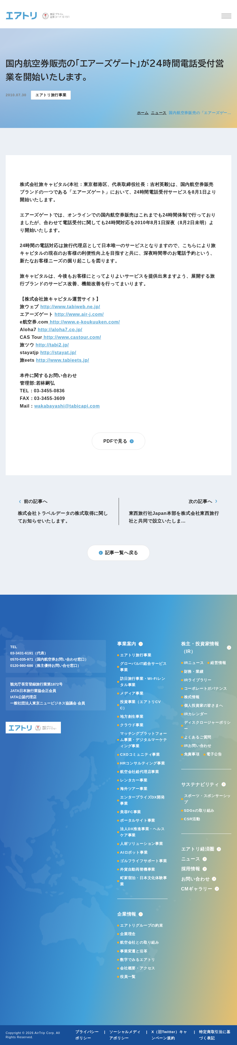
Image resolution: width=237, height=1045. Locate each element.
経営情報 (218, 663)
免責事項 (192, 754)
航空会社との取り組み (139, 942)
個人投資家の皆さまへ (203, 705)
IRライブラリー (198, 680)
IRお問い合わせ (198, 746)
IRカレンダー (196, 714)
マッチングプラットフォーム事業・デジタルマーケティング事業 (143, 739)
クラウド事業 (132, 725)
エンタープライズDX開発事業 (142, 800)
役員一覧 (128, 977)
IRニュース (194, 663)
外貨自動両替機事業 (137, 869)
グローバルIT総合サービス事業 (143, 666)
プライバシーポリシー (87, 1035)
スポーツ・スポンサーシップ (207, 799)
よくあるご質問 (198, 737)
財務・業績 (194, 671)
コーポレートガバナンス (205, 688)
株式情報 (192, 697)
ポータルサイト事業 (137, 820)
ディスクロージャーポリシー (207, 725)
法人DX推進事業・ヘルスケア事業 (142, 832)
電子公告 (214, 754)
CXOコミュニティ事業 (140, 754)
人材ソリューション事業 (141, 843)
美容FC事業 (130, 812)
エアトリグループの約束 (141, 925)
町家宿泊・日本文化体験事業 (143, 881)
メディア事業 (132, 693)
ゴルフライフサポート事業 (143, 861)
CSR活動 (192, 819)
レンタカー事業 (134, 780)
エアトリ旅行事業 (135, 655)
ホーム (143, 113)
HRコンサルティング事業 (142, 763)
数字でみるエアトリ (137, 960)
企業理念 (128, 934)
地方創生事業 (132, 716)
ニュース (158, 113)
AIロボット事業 (134, 852)
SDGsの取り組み (199, 810)
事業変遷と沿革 (134, 951)
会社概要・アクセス (137, 968)
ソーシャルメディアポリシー (124, 1035)
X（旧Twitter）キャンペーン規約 (169, 1035)
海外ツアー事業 (134, 789)
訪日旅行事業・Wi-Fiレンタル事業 (142, 681)
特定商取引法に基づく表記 (214, 1035)
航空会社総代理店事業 (139, 772)
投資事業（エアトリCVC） (140, 705)
